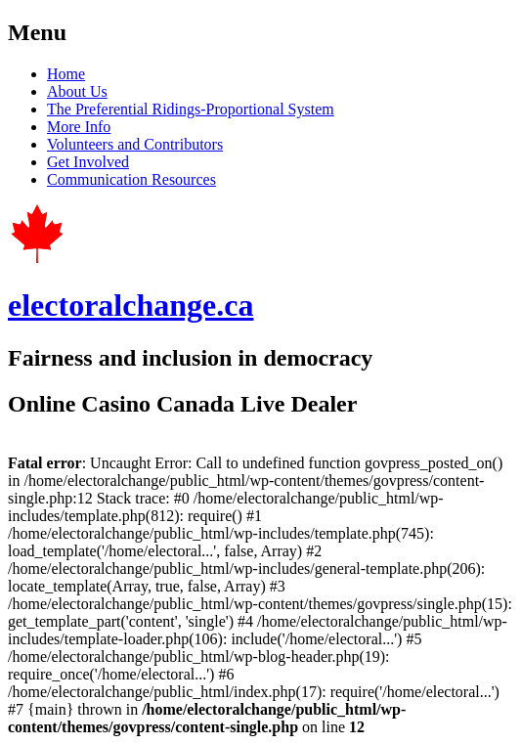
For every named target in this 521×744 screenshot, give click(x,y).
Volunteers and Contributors (135, 144)
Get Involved (88, 161)
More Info (78, 126)
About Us (77, 91)
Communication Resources (131, 179)
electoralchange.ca (130, 305)
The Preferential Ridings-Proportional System (190, 109)
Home (66, 74)
